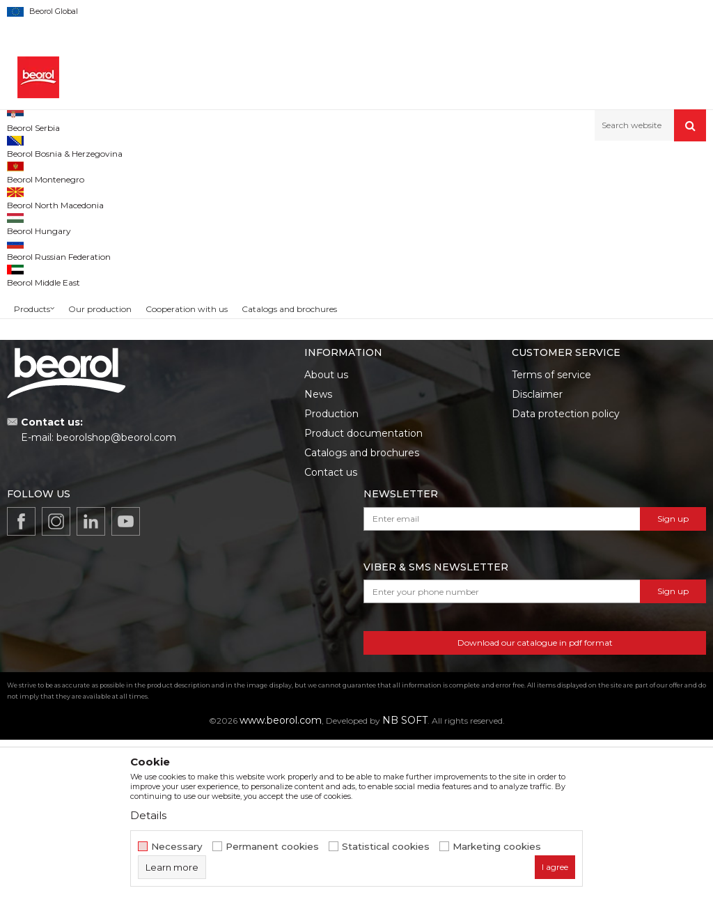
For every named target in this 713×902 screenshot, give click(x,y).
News (318, 556)
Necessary (177, 846)
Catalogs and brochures (361, 615)
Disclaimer (537, 556)
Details (148, 815)
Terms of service (551, 537)
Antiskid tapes (43, 261)
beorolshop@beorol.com (116, 599)
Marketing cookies (497, 846)
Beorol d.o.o (30, 171)
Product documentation (363, 595)
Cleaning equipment (57, 277)
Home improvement (150, 171)
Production (331, 576)
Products (81, 171)
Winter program (48, 294)
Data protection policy (566, 576)
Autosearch (486, 194)
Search (85, 386)
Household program (242, 171)
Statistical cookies (386, 846)
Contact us (330, 634)
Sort (540, 194)
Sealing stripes (45, 227)
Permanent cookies (272, 846)
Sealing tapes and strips (63, 244)
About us (326, 537)
